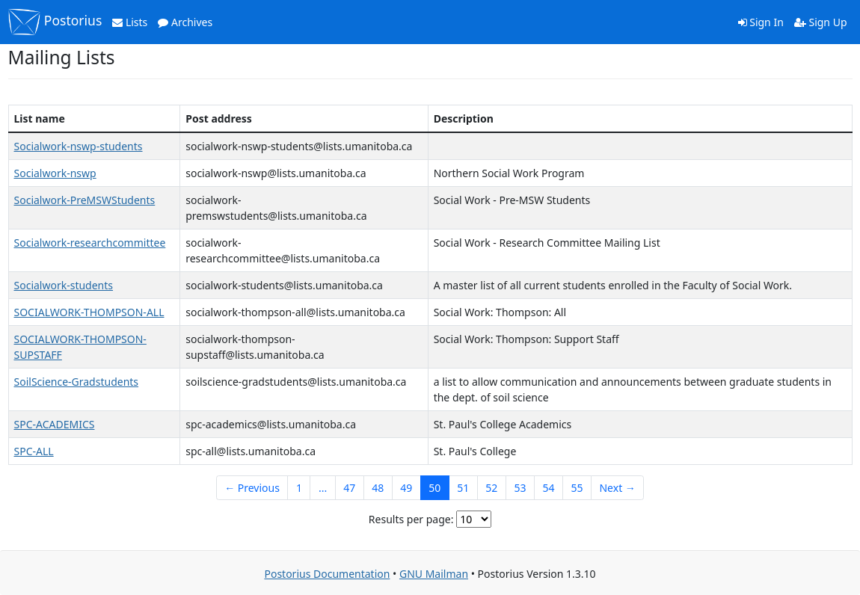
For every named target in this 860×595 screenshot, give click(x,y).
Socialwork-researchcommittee (90, 242)
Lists (129, 22)
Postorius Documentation (327, 574)
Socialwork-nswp (55, 173)
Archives (185, 22)
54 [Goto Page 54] (548, 488)
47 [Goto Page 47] (349, 488)
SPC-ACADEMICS (54, 424)
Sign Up (820, 22)
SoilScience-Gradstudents (76, 381)
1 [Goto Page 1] (299, 488)
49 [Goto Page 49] (406, 488)
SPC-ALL (34, 451)
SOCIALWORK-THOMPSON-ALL (89, 312)
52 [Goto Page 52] (491, 488)
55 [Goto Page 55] (577, 488)
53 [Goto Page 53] (520, 488)
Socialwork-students (64, 285)
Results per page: (411, 519)
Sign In (761, 22)
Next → (617, 488)
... (323, 488)
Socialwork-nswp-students (78, 146)
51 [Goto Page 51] (463, 488)
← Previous (252, 488)
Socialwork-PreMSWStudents (85, 200)
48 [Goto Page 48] (378, 488)
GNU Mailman (433, 574)
